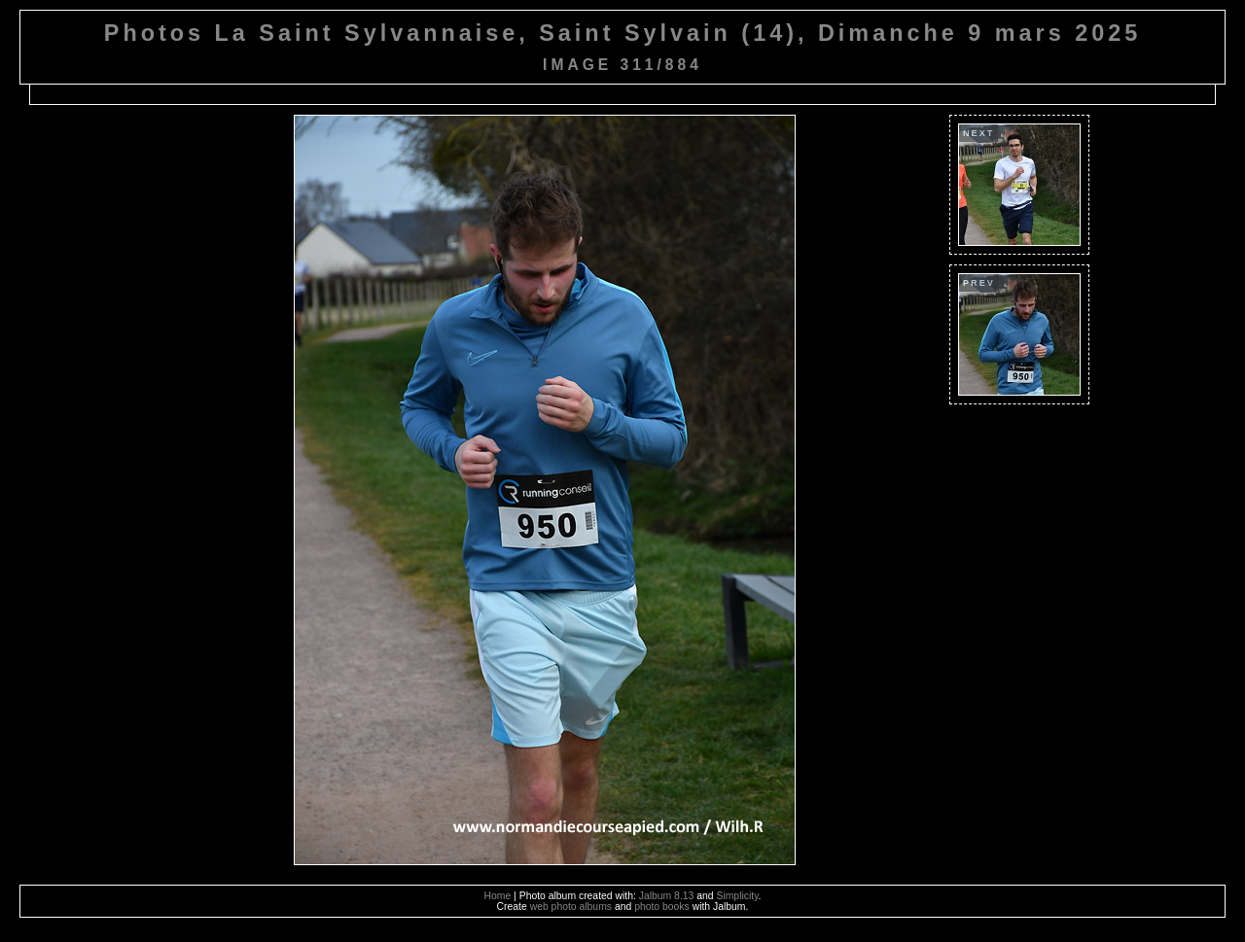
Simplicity (737, 895)
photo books (662, 906)
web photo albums (571, 906)
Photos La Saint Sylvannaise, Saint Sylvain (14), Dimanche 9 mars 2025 (622, 33)
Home (498, 895)
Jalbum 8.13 (666, 895)
